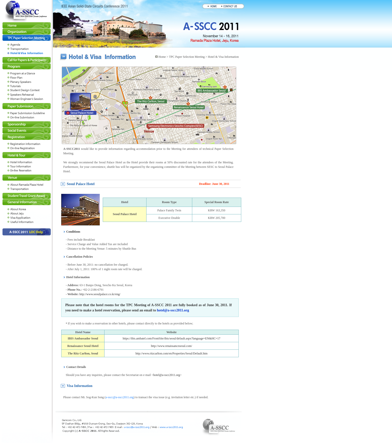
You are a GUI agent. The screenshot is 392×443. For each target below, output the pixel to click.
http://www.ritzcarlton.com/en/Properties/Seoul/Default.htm (172, 353)
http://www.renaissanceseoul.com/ (171, 346)
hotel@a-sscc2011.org (173, 310)
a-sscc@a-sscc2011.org (120, 397)
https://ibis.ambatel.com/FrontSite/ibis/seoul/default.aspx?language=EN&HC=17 (171, 338)
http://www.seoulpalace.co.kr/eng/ (99, 294)
